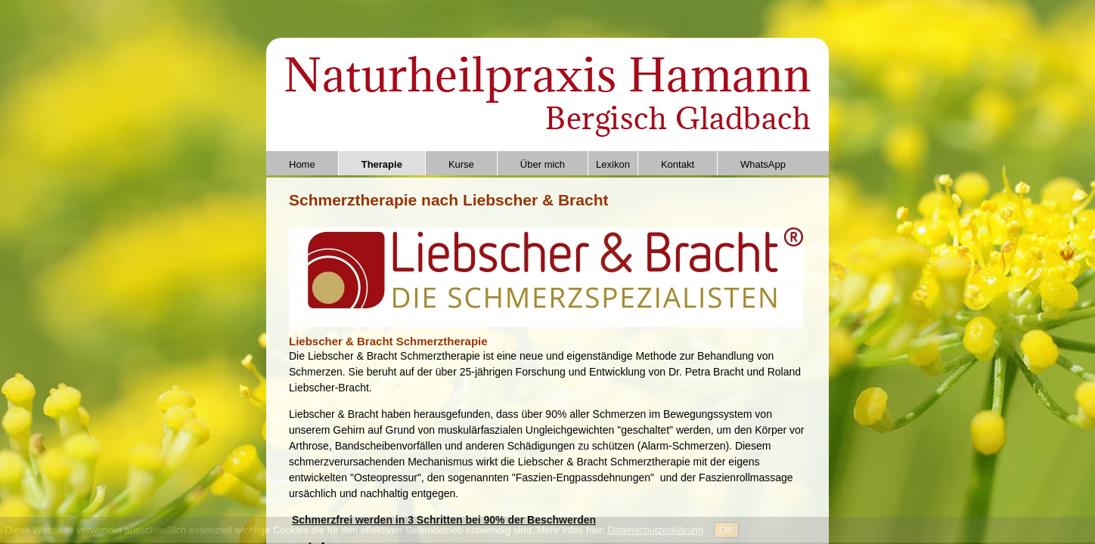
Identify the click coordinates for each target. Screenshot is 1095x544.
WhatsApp (763, 164)
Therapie (381, 164)
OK (726, 530)
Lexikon (613, 164)
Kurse (461, 164)
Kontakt (677, 164)
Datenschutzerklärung (655, 530)
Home (302, 164)
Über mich (542, 164)
